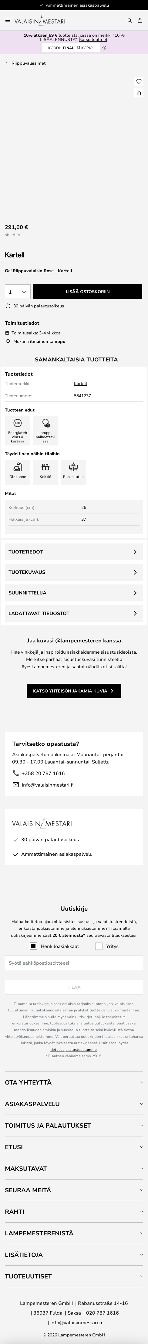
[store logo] (44, 20)
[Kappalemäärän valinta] (18, 291)
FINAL (70, 47)
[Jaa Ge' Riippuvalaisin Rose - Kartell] (138, 92)
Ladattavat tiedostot (38, 613)
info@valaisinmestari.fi (47, 784)
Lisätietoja (24, 1255)
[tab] (74, 1082)
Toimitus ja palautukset (48, 1125)
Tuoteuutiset (28, 1276)
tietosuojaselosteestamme (73, 1049)
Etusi (14, 1147)
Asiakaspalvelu (32, 1104)
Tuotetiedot (25, 551)
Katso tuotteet (93, 39)
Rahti (14, 1211)
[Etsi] (130, 20)
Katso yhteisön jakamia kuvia (70, 691)
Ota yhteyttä (28, 1082)
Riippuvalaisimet (28, 63)
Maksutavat (26, 1168)
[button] (138, 81)
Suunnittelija (27, 592)
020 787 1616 (102, 1312)
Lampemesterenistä (39, 1233)
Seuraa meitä (28, 1190)
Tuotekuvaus (26, 572)
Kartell (80, 383)
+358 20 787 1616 (43, 773)
